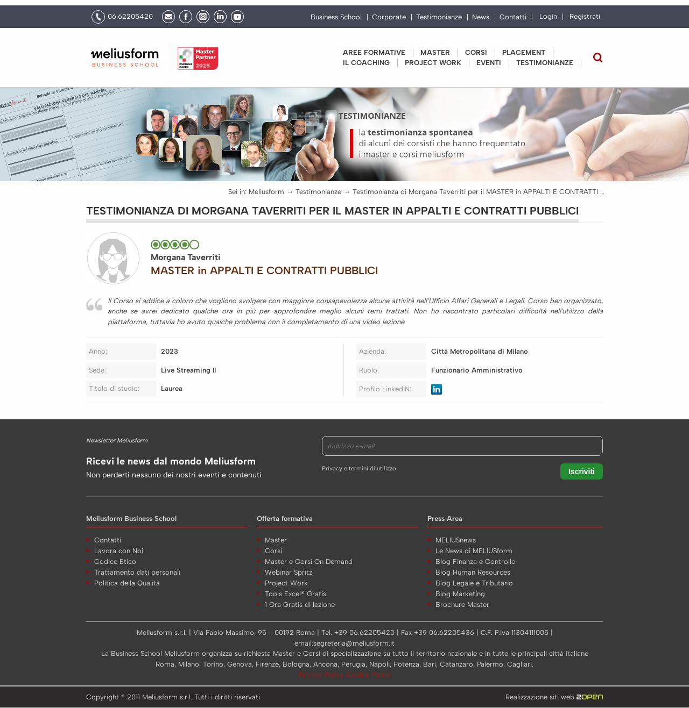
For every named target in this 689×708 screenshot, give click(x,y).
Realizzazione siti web (554, 697)
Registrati (585, 16)
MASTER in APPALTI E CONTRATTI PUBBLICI (264, 270)
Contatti (513, 17)
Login (548, 16)
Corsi (476, 52)
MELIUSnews (455, 540)
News (480, 17)
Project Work (286, 583)
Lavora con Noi (118, 551)
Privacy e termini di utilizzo (359, 468)
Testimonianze (439, 17)
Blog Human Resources (472, 572)
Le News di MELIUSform (473, 551)
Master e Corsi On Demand (309, 561)
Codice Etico (115, 561)
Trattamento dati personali (137, 572)
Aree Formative (374, 52)
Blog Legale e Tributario (474, 583)
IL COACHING (366, 63)
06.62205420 (130, 16)
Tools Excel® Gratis (295, 594)
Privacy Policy (322, 674)
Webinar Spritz (288, 572)
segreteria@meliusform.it (354, 643)
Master (435, 52)
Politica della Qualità (127, 583)
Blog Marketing (460, 594)
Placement (523, 52)
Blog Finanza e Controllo (475, 561)
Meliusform (266, 192)
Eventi (488, 63)
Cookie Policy (368, 674)
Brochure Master (462, 604)
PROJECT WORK (433, 63)
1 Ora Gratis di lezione (300, 604)
